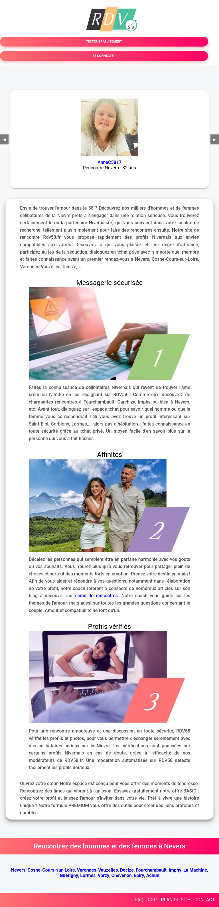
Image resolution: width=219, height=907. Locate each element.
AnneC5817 (109, 162)
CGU (152, 899)
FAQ (139, 899)
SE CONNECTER (103, 56)
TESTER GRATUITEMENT (104, 41)
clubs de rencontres (96, 595)
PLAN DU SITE (175, 899)
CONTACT (204, 899)
